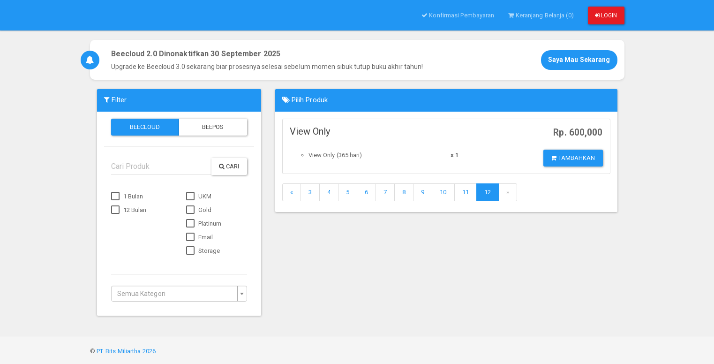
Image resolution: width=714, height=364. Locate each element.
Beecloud (145, 126)
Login (606, 15)
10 (443, 192)
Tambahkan (573, 157)
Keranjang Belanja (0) (540, 15)
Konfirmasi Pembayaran (457, 15)
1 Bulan (127, 196)
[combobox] (179, 294)
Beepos (213, 126)
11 (465, 192)
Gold (199, 210)
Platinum (204, 224)
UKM (198, 196)
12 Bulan (129, 210)
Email (199, 237)
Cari (229, 166)
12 (487, 192)
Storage (203, 251)
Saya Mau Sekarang (579, 59)
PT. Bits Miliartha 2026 (126, 351)
